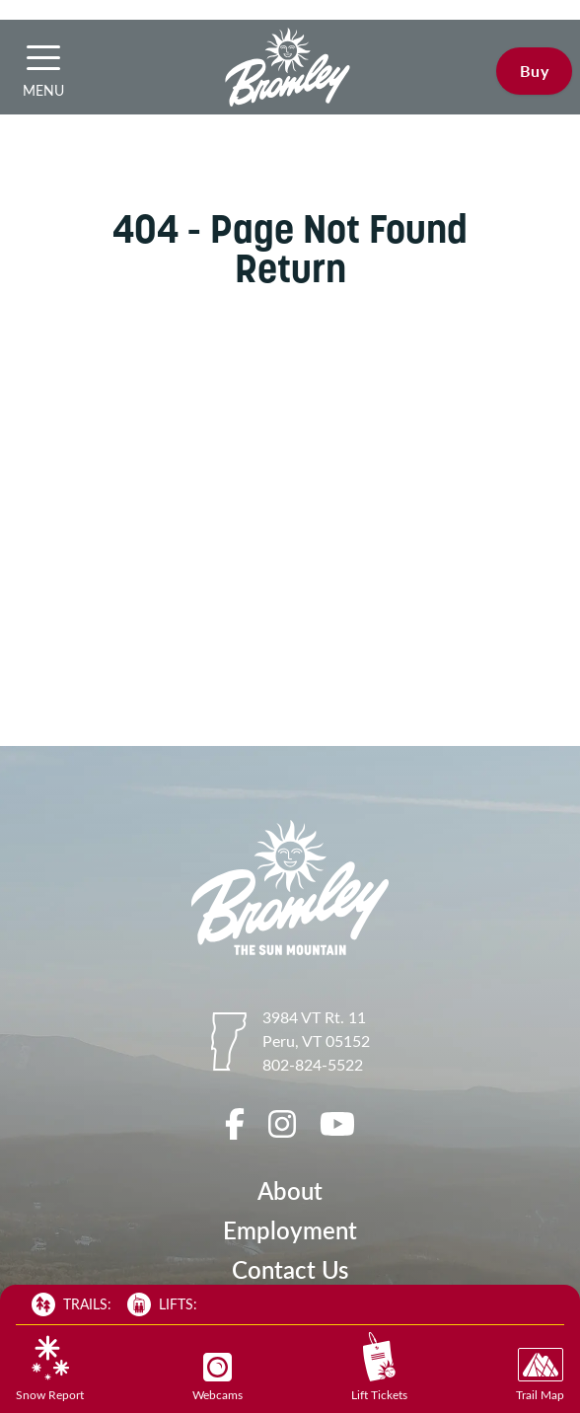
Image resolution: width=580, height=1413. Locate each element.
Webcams (217, 1377)
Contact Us (290, 1269)
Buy (534, 70)
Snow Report (50, 1368)
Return (290, 268)
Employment (290, 1230)
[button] (43, 57)
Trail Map (540, 1375)
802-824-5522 (312, 1064)
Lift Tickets (379, 1367)
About (290, 1190)
